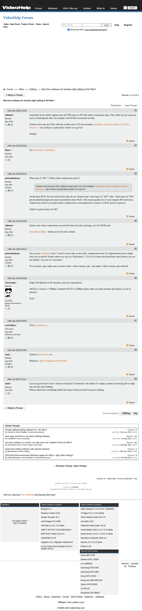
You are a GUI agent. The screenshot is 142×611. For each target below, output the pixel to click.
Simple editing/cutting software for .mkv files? (26, 430)
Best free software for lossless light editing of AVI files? (69, 89)
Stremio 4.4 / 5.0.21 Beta (91, 542)
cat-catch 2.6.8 (87, 521)
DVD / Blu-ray (70, 8)
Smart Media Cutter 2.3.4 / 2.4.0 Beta (97, 530)
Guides (87, 8)
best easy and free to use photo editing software (27, 436)
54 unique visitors (19, 521)
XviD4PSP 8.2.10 (48, 538)
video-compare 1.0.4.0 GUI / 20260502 (97, 509)
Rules (38, 24)
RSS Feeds (77, 596)
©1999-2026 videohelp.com (71, 608)
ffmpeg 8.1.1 (46, 509)
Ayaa (7, 354)
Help (117, 25)
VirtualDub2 (49, 150)
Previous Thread (64, 466)
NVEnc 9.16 (86, 546)
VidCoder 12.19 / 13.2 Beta (52, 525)
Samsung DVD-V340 (90, 568)
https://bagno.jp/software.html (53, 361)
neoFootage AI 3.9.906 (51, 521)
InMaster (9, 115)
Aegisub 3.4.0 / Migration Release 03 (57, 542)
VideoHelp (111, 478)
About (113, 8)
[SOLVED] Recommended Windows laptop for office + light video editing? (39, 455)
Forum (38, 8)
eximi (7, 384)
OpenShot (98, 124)
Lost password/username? (96, 30)
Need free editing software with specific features (27, 449)
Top (135, 413)
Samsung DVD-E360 (90, 572)
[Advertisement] (72, 60)
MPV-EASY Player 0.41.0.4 (52, 534)
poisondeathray (12, 178)
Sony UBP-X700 (88, 555)
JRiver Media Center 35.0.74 (93, 517)
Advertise (56, 596)
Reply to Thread (14, 94)
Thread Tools (116, 105)
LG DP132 (85, 588)
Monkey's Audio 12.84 (50, 513)
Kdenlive (117, 124)
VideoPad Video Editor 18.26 (93, 525)
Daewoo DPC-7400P (90, 559)
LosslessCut (40, 325)
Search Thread (130, 105)
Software (52, 8)
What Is (101, 8)
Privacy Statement (125, 478)
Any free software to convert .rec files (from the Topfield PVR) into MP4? (38, 442)
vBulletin (75, 487)
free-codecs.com (75, 602)
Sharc (7, 150)
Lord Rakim (10, 325)
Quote (131, 141)
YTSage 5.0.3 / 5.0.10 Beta (92, 513)
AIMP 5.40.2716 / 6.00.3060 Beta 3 (56, 530)
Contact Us (101, 478)
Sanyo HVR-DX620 (89, 584)
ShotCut (108, 124)
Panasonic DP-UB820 (90, 593)
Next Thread (80, 466)
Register (128, 25)
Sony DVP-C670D (88, 576)
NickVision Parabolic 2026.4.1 (93, 538)
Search (46, 24)
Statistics (88, 596)
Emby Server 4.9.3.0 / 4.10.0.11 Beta (96, 534)
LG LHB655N (86, 564)
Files (5, 27)
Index (6, 24)
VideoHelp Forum (18, 18)
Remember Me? (76, 30)
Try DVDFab (27, 494)
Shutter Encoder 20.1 (50, 517)
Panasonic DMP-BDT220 (91, 580)
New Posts (15, 24)
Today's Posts (27, 24)
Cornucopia (10, 283)
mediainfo (45, 253)
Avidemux (37, 150)
